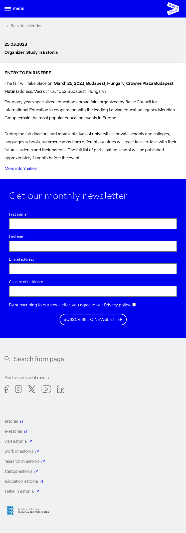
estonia (11, 422)
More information (21, 169)
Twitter (31, 390)
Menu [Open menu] (18, 9)
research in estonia (22, 462)
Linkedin (60, 390)
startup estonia (19, 472)
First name (18, 214)
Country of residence (26, 282)
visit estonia (16, 442)
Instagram (18, 390)
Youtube (46, 390)
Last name (18, 237)
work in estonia (19, 452)
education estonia (21, 482)
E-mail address (21, 259)
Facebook (7, 390)
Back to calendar (26, 26)
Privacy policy (117, 305)
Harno (30, 510)
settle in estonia (19, 492)
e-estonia (13, 432)
